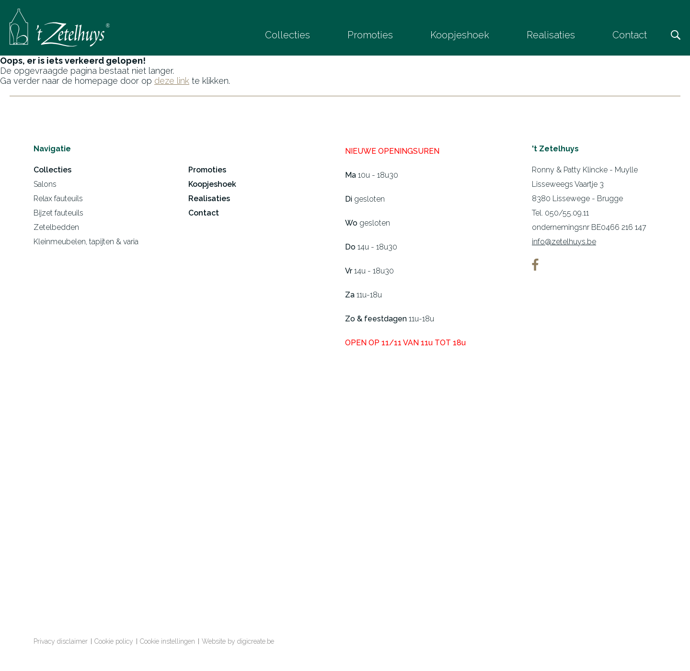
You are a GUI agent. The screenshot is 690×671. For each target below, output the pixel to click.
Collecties (287, 35)
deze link (171, 83)
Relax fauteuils (58, 200)
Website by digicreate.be (238, 643)
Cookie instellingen (167, 643)
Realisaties (551, 35)
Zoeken (675, 35)
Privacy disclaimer (61, 643)
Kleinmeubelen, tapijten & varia (86, 243)
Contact (629, 35)
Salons (45, 186)
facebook (535, 267)
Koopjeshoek (459, 35)
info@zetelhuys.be (564, 243)
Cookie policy (113, 643)
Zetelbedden (56, 229)
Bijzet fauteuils (58, 214)
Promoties (370, 35)
